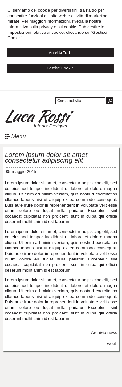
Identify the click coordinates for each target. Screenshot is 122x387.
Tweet (110, 343)
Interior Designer (51, 125)
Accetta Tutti (60, 52)
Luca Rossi (36, 115)
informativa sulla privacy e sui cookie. (42, 26)
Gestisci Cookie (60, 68)
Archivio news (104, 332)
